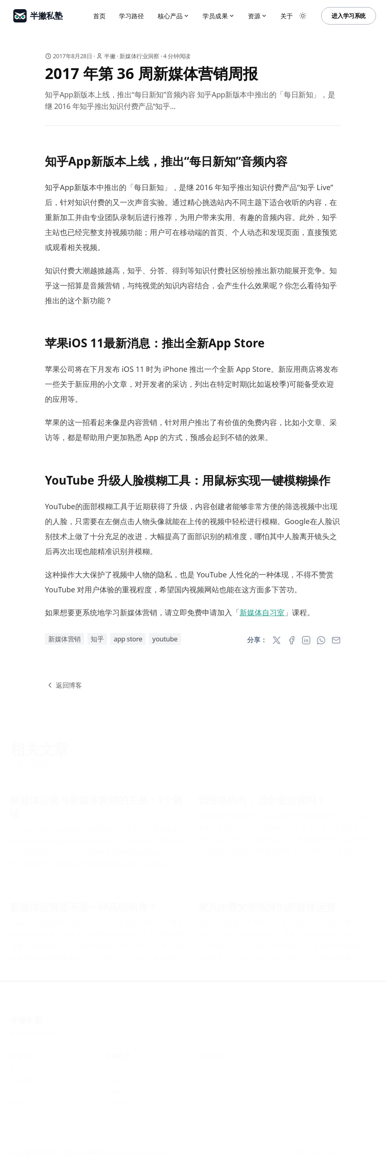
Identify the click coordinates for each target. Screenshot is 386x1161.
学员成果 (219, 16)
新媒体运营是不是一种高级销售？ (83, 903)
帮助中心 (21, 1100)
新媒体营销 (64, 639)
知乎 (97, 639)
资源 (257, 16)
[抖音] (317, 1149)
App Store (128, 639)
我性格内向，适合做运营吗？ (262, 796)
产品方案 (21, 1076)
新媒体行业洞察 (139, 56)
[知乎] (301, 1149)
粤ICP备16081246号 (35, 1030)
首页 (99, 16)
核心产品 (174, 16)
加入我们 (116, 1100)
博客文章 (21, 1088)
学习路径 (131, 16)
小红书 (208, 1088)
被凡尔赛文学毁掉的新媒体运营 (266, 903)
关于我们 (116, 1065)
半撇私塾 (26, 1016)
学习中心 (21, 1065)
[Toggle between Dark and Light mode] (302, 15)
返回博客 (64, 685)
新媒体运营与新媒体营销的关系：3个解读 (96, 803)
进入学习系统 (349, 16)
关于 (286, 16)
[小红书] (334, 1149)
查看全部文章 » (32, 761)
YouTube (165, 639)
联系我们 (116, 1088)
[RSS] (367, 1149)
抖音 (205, 1076)
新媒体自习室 (262, 612)
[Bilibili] (351, 1149)
